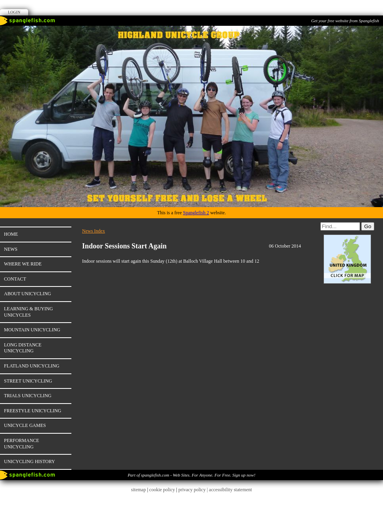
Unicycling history (29, 461)
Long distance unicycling (23, 348)
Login (14, 12)
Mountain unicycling (32, 330)
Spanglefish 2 (196, 212)
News (10, 249)
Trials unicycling (28, 395)
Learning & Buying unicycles (28, 312)
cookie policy (162, 489)
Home (11, 234)
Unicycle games (25, 425)
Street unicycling (28, 381)
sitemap (138, 489)
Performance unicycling (21, 444)
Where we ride (23, 264)
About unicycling (27, 293)
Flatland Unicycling (31, 366)
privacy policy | (193, 489)
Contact (15, 279)
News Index (93, 231)
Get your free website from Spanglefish (345, 20)
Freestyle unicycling (32, 410)
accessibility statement (230, 489)
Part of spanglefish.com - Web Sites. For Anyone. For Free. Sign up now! (191, 475)
